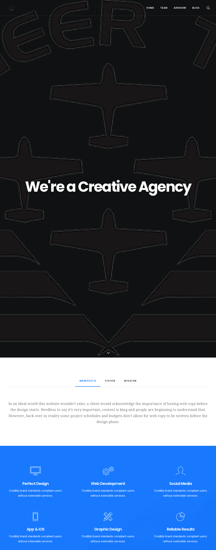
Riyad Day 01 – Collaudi (75, 518)
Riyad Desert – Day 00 (74, 527)
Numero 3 (121, 518)
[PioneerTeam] (10, 8)
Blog (195, 7)
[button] (208, 8)
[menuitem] (150, 8)
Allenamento (123, 536)
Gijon (118, 524)
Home (150, 7)
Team (163, 7)
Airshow (180, 7)
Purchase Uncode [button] (108, 462)
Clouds (119, 542)
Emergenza (122, 530)
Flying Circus (69, 536)
